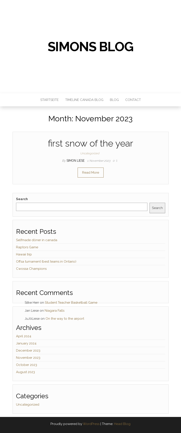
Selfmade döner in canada (36, 240)
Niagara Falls (54, 311)
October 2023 (26, 365)
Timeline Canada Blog (84, 100)
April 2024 (23, 336)
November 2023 (28, 358)
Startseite (49, 100)
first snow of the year (90, 143)
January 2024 (26, 343)
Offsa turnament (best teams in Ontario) (46, 261)
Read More (90, 173)
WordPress (91, 424)
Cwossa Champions (31, 269)
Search (22, 199)
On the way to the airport (65, 319)
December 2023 (28, 350)
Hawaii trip (24, 254)
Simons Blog (91, 46)
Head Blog (122, 424)
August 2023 (25, 372)
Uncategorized (89, 153)
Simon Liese (76, 160)
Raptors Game (27, 247)
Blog (114, 100)
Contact (133, 100)
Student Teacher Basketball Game (71, 303)
